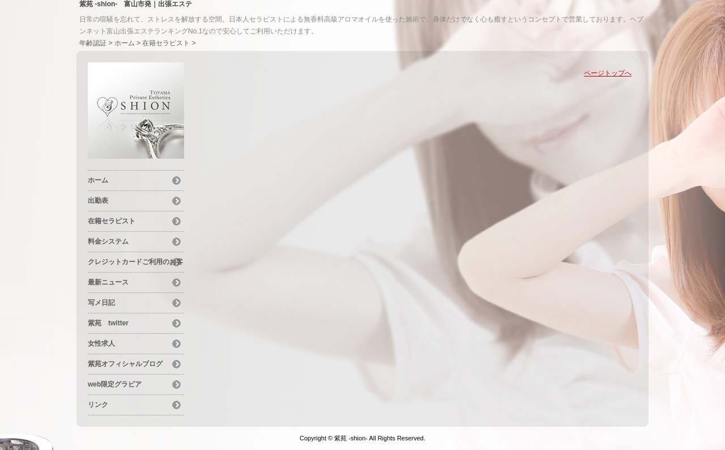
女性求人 (101, 343)
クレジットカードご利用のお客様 (135, 263)
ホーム (124, 43)
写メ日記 (101, 303)
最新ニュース (108, 282)
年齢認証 (92, 43)
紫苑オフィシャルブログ (125, 364)
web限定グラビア (115, 384)
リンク (98, 405)
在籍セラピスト (166, 43)
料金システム (108, 241)
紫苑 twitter (108, 323)
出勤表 (98, 201)
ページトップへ (608, 73)
